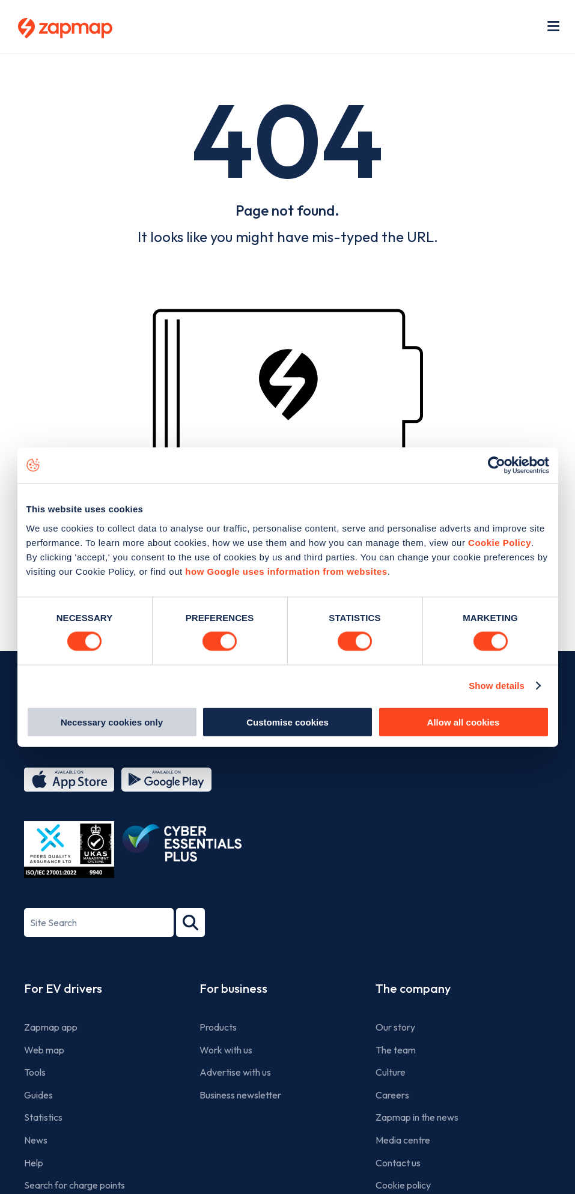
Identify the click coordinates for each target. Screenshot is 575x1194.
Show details (497, 685)
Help (33, 1163)
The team (396, 1050)
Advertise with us (235, 1072)
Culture (391, 1072)
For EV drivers (63, 988)
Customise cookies (287, 722)
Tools (35, 1072)
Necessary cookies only (112, 722)
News (35, 1140)
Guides (38, 1095)
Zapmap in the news (417, 1117)
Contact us (398, 1163)
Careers (392, 1095)
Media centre (403, 1140)
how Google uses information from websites (286, 571)
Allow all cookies (463, 722)
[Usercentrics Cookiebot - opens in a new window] (496, 465)
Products (218, 1027)
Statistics (43, 1117)
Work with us (225, 1050)
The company (413, 988)
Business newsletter (240, 1095)
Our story (395, 1027)
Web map (44, 1050)
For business (233, 988)
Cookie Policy (499, 542)
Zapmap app (51, 1027)
